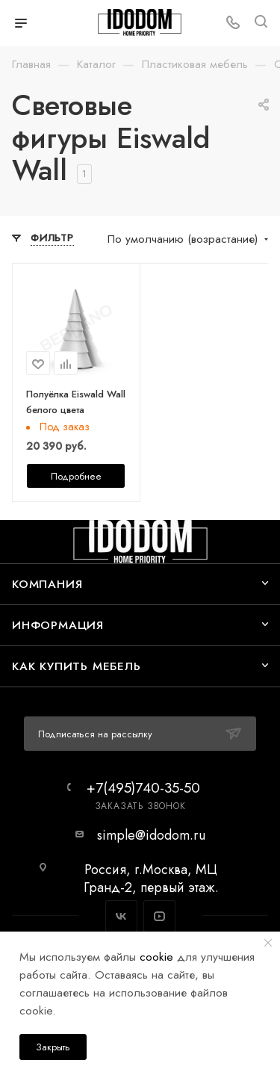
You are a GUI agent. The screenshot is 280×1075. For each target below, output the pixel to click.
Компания (47, 583)
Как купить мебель (76, 666)
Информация (58, 624)
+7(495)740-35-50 (143, 788)
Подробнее (76, 476)
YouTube (159, 916)
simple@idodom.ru (151, 835)
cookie (156, 956)
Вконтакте (121, 916)
